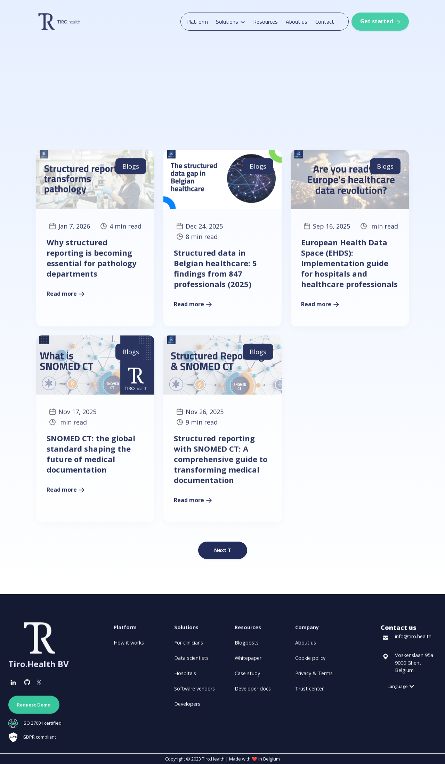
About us (296, 21)
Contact (324, 21)
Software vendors (194, 691)
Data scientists (191, 660)
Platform (197, 21)
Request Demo (34, 707)
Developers (187, 706)
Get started (380, 21)
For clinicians (188, 645)
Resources (265, 21)
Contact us (398, 630)
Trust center (309, 691)
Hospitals (185, 676)
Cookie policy (310, 660)
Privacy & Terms (314, 676)
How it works (129, 645)
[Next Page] (222, 550)
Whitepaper (248, 660)
